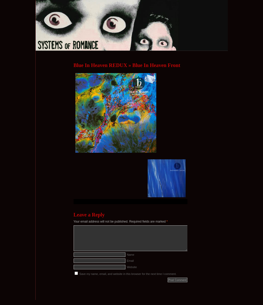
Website (132, 267)
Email (130, 260)
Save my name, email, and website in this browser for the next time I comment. (128, 273)
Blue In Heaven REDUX (100, 65)
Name (130, 254)
